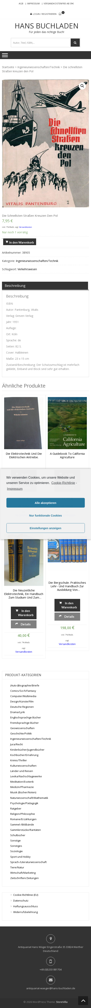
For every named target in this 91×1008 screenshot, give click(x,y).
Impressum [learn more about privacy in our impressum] (15, 488)
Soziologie (16, 851)
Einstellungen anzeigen (45, 528)
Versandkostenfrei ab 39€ (59, 3)
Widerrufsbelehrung (25, 912)
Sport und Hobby (20, 856)
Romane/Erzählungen (23, 819)
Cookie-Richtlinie (63, 482)
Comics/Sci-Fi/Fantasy (23, 691)
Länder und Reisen (21, 771)
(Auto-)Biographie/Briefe (24, 685)
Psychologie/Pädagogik (24, 803)
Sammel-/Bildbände (22, 824)
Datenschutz (20, 900)
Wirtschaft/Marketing (23, 872)
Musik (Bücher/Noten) (23, 792)
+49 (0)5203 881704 (51, 969)
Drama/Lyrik (17, 712)
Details (26, 624)
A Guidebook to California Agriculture (67, 455)
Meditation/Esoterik (22, 781)
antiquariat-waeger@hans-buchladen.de (50, 988)
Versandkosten (25, 227)
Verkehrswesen (27, 269)
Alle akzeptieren (45, 502)
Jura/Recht (16, 744)
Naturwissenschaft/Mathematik (29, 798)
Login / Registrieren (44, 13)
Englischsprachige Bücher (25, 717)
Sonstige (15, 840)
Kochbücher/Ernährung (24, 755)
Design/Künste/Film (22, 701)
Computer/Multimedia (23, 696)
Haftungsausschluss (25, 906)
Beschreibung (15, 285)
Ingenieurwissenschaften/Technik (38, 67)
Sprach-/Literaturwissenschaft (28, 862)
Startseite (8, 67)
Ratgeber (15, 808)
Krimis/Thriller (18, 760)
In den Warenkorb (21, 242)
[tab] (45, 286)
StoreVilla (62, 1002)
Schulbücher (17, 835)
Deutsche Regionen (22, 707)
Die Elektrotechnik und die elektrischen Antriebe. (24, 455)
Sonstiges (16, 846)
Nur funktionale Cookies (45, 515)
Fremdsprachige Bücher (24, 723)
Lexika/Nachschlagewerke (26, 776)
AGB (21, 3)
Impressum (33, 3)
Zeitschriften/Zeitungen (24, 878)
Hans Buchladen (47, 26)
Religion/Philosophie (22, 814)
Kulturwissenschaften (23, 765)
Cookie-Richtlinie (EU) (25, 895)
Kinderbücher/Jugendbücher (27, 749)
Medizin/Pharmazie (22, 787)
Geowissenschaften (22, 728)
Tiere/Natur (17, 867)
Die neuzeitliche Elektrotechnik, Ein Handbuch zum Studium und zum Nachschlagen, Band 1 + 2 (23, 593)
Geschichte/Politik (21, 733)
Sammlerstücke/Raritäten (25, 830)
